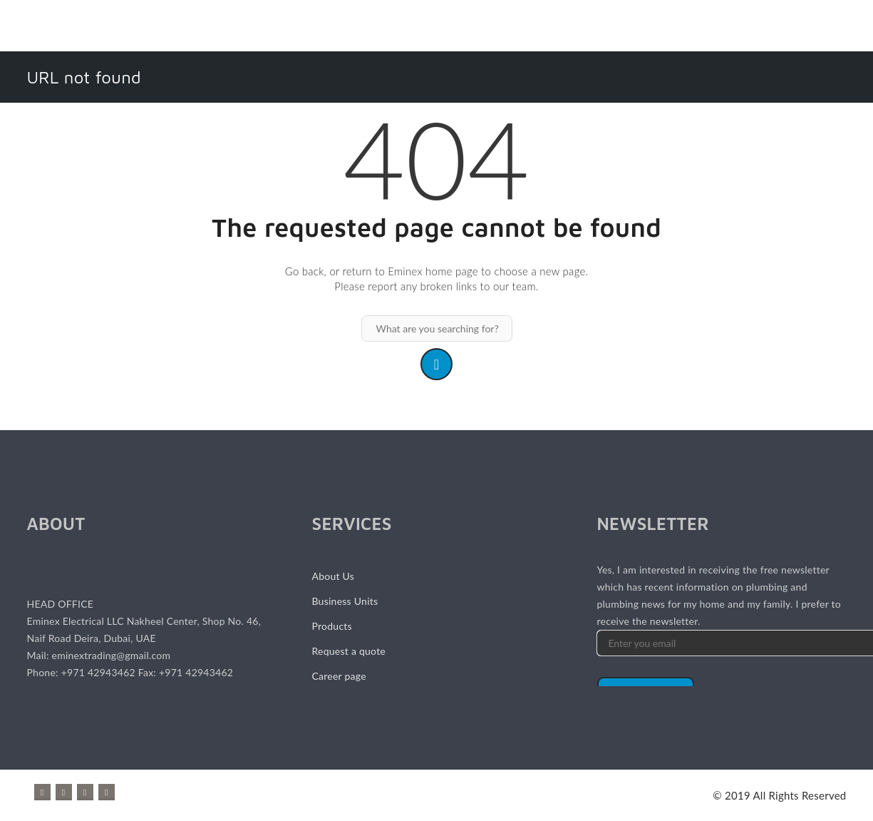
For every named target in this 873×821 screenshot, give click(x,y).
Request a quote (348, 651)
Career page (338, 676)
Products (331, 626)
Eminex (405, 271)
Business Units (344, 601)
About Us (332, 576)
